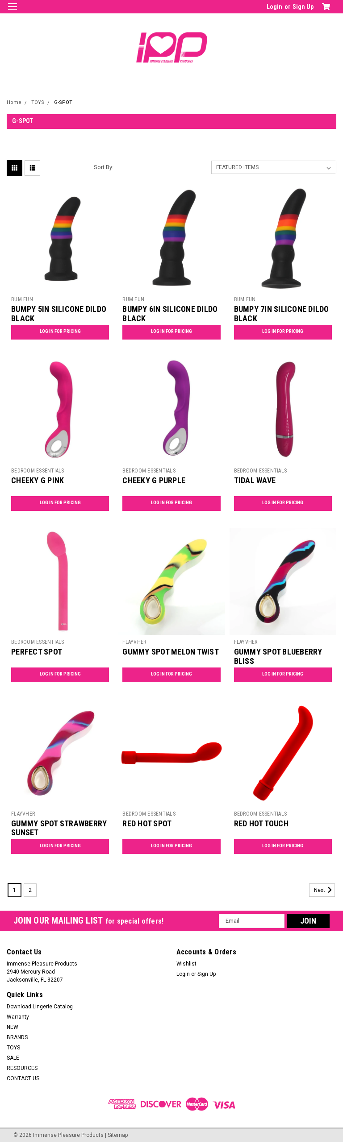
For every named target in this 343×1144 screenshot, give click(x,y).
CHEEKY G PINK (37, 480)
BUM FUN (22, 299)
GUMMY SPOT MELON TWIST (170, 651)
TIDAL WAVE (255, 480)
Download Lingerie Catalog (40, 1006)
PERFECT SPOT (36, 651)
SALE (13, 1058)
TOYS (37, 102)
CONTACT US (23, 1078)
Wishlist (186, 964)
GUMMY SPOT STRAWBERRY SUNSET (59, 828)
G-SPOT (63, 102)
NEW (12, 1027)
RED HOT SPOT (147, 823)
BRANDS (17, 1037)
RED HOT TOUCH (261, 823)
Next (324, 890)
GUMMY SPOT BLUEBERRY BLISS (278, 656)
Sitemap (118, 1135)
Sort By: (103, 167)
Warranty (18, 1017)
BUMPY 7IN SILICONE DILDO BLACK (281, 313)
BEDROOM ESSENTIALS (37, 471)
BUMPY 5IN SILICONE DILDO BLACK (58, 313)
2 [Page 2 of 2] (30, 890)
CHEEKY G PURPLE (153, 480)
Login (274, 6)
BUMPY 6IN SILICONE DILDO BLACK (170, 313)
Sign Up (303, 6)
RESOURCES (22, 1068)
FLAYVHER (134, 642)
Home (14, 102)
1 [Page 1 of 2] (14, 890)
